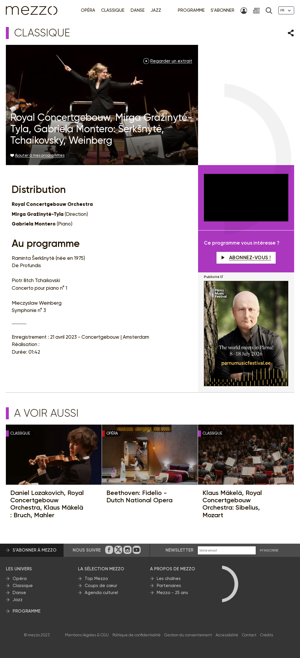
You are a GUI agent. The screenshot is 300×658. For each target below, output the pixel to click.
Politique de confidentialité (136, 635)
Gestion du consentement (188, 635)
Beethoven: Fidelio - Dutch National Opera (139, 496)
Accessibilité (227, 635)
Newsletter (179, 550)
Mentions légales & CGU (87, 635)
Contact (249, 635)
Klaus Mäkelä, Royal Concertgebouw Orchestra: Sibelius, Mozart (232, 504)
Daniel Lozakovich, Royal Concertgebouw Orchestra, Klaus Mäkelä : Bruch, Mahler (47, 504)
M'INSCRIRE (269, 550)
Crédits (266, 635)
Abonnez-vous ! (246, 257)
